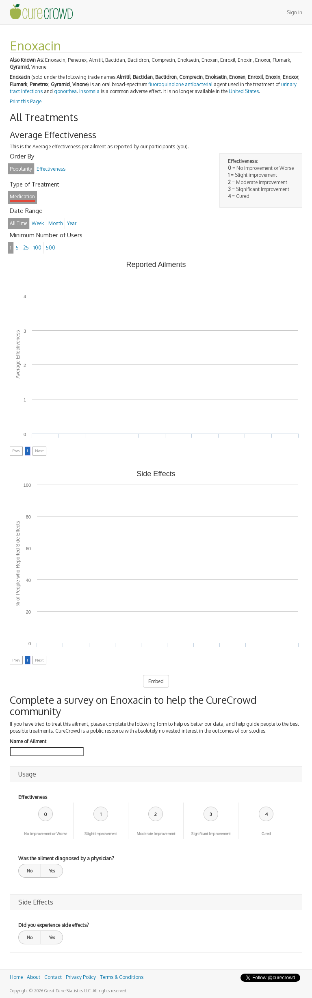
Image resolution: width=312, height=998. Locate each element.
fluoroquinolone (166, 84)
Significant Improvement (210, 833)
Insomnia (89, 91)
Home (16, 977)
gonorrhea (65, 91)
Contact (53, 977)
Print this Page (25, 101)
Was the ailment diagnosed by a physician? (66, 858)
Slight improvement (100, 833)
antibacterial (198, 84)
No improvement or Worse (45, 833)
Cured (266, 833)
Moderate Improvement (155, 833)
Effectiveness (32, 797)
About (33, 977)
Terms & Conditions (121, 977)
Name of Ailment (28, 741)
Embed (156, 681)
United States (244, 91)
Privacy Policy (81, 977)
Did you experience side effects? (53, 925)
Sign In (294, 12)
